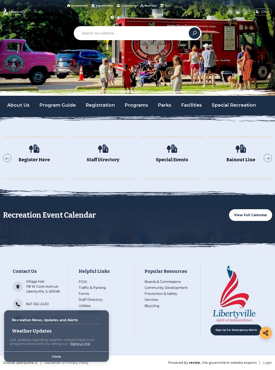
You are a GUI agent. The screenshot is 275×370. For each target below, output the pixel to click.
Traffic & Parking (92, 288)
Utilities (85, 306)
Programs (136, 105)
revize (194, 363)
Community (127, 5)
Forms (84, 294)
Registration (100, 105)
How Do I (119, 17)
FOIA (83, 282)
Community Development (166, 288)
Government (77, 5)
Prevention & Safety (161, 294)
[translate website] (263, 12)
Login (267, 363)
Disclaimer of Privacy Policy (66, 363)
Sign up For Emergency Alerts (236, 329)
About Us (18, 105)
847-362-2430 (31, 304)
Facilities (191, 105)
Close (56, 356)
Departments (102, 5)
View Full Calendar (250, 215)
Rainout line (80, 344)
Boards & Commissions (163, 282)
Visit (165, 5)
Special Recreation (234, 105)
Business (148, 5)
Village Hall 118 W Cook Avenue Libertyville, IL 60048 (36, 286)
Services (151, 300)
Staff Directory (91, 300)
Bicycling (152, 306)
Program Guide (57, 105)
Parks (164, 105)
